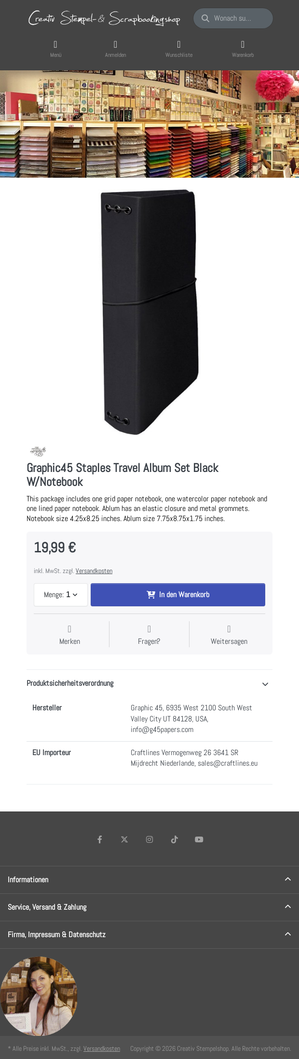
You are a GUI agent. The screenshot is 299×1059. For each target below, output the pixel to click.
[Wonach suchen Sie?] (233, 18)
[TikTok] (174, 839)
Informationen (28, 880)
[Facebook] (99, 839)
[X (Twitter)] (125, 839)
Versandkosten (94, 570)
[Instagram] (149, 839)
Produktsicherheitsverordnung (70, 683)
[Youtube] (199, 839)
